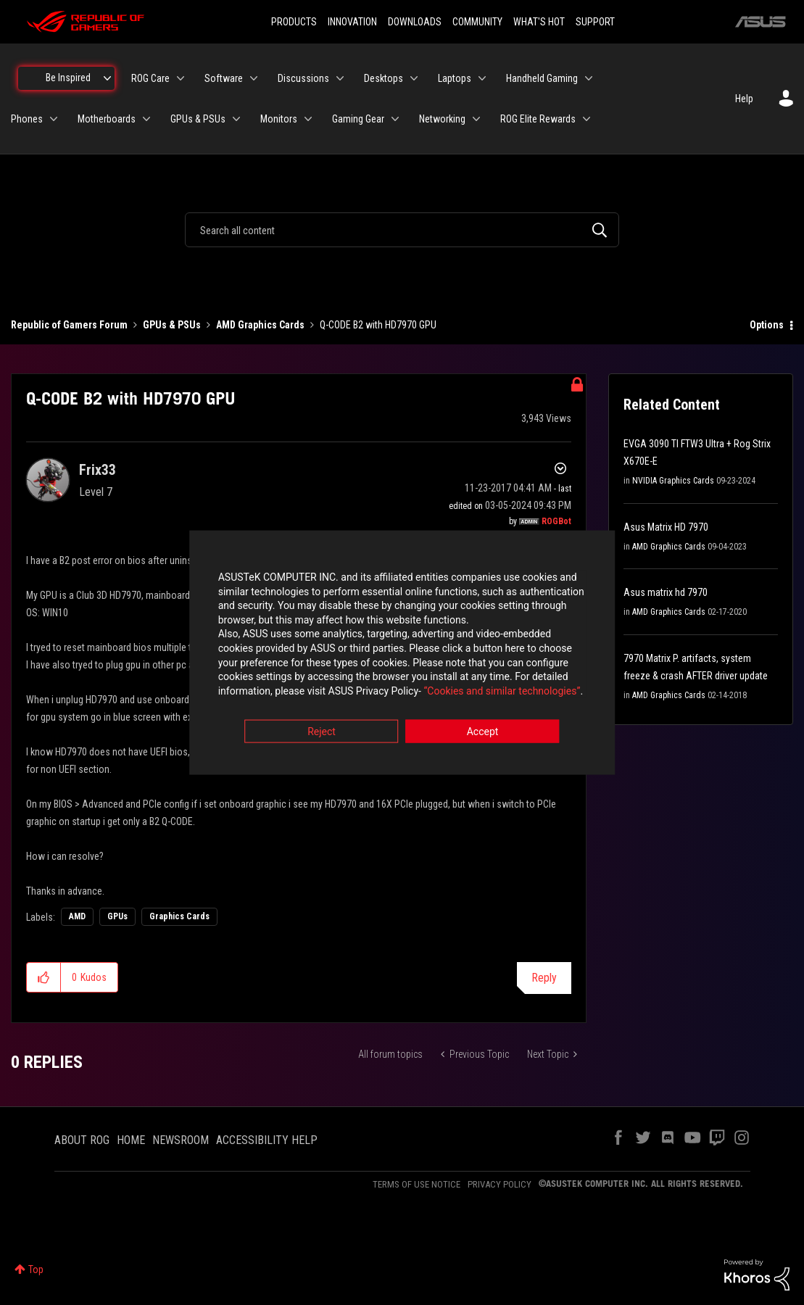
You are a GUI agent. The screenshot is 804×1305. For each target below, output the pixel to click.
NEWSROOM (180, 1140)
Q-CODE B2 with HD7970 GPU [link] (378, 325)
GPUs (117, 916)
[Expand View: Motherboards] (146, 119)
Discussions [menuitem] (303, 78)
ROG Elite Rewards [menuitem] (538, 119)
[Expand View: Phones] (53, 119)
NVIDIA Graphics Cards (673, 481)
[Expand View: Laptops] (482, 78)
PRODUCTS (294, 22)
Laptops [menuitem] (454, 78)
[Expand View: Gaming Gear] (395, 119)
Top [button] (35, 1269)
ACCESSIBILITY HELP (267, 1140)
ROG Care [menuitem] (150, 78)
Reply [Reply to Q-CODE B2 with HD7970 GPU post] (544, 978)
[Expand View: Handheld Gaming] (588, 78)
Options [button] (767, 325)
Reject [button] (321, 733)
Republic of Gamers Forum (69, 325)
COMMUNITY (477, 22)
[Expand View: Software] (253, 78)
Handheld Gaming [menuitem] (542, 78)
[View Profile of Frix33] (97, 469)
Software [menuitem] (223, 78)
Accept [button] (483, 733)
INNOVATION (352, 22)
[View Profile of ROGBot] (556, 521)
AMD (77, 916)
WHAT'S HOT (539, 22)
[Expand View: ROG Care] (180, 78)
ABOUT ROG (81, 1140)
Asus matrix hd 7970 (665, 592)
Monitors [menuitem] (278, 119)
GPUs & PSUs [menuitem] (197, 119)
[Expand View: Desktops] (414, 78)
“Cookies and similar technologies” (306, 691)
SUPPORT (595, 22)
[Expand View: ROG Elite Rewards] (586, 119)
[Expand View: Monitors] (308, 119)
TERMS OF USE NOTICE (416, 1184)
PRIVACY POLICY (499, 1184)
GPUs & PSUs (172, 325)
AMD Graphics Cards (260, 325)
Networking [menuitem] (442, 119)
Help (744, 98)
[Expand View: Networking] (476, 119)
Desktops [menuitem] (383, 78)
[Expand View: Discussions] (340, 78)
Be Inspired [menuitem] (68, 77)
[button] (44, 977)
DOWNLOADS (415, 22)
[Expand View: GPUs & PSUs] (236, 119)
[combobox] (402, 229)
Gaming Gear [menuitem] (358, 119)
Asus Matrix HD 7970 (665, 527)
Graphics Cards (179, 916)
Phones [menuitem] (27, 119)
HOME (131, 1140)
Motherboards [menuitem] (107, 119)
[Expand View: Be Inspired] (107, 78)
